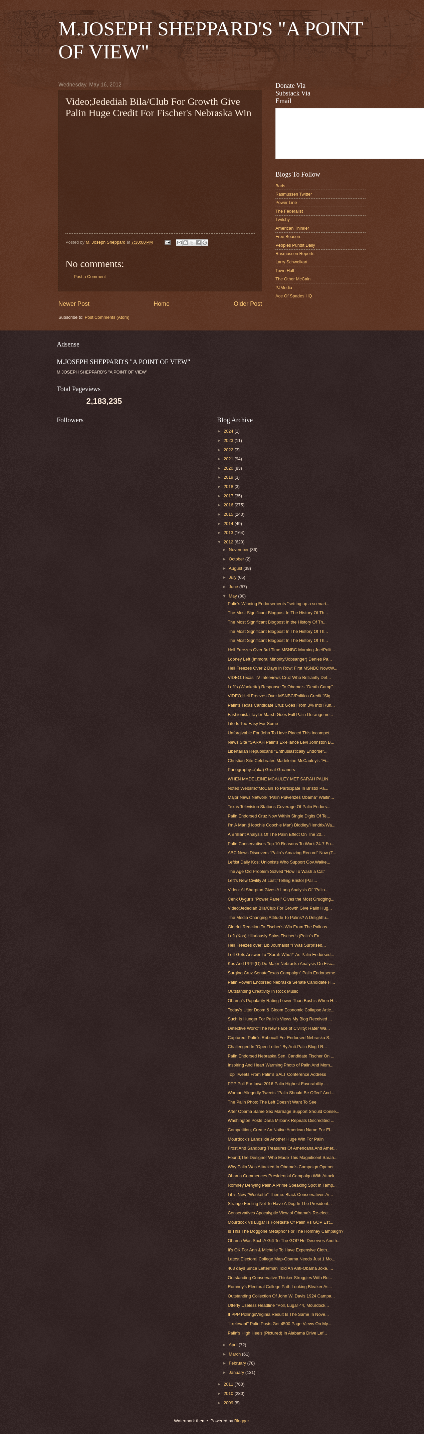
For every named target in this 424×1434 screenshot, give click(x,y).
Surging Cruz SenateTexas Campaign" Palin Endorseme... (283, 972)
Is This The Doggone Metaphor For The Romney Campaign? (285, 1231)
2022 (229, 449)
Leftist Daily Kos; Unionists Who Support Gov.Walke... (279, 862)
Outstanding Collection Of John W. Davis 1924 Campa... (281, 1295)
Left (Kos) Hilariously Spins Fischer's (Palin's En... (275, 935)
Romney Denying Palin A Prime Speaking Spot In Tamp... (282, 1185)
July (233, 577)
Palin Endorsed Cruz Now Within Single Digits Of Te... (279, 815)
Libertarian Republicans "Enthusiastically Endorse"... (278, 751)
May (233, 596)
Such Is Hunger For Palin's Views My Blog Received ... (280, 1018)
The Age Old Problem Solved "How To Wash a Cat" (276, 871)
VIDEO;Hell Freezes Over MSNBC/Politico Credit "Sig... (281, 695)
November (239, 549)
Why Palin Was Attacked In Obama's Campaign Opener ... (283, 1166)
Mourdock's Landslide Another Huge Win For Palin (276, 1139)
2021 (229, 458)
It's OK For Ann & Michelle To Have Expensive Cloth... (279, 1249)
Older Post (248, 303)
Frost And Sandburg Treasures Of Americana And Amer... (282, 1148)
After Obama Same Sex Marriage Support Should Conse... (283, 1111)
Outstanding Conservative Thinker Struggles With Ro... (280, 1277)
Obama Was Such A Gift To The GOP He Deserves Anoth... (284, 1240)
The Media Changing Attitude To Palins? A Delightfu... (279, 917)
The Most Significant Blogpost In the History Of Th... (277, 622)
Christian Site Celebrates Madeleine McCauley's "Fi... (279, 760)
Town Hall (284, 270)
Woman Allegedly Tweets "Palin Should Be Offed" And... (281, 1092)
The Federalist (289, 211)
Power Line (286, 202)
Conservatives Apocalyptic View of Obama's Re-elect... (280, 1212)
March (235, 1354)
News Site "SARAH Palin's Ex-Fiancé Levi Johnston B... (281, 742)
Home (162, 303)
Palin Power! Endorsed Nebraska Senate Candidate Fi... (281, 982)
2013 (229, 532)
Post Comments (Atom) (107, 317)
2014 (229, 523)
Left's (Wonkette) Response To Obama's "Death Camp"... (282, 686)
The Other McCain (292, 278)
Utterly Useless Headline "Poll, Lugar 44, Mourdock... (278, 1305)
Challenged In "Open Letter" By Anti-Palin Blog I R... (277, 1046)
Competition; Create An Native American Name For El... (281, 1129)
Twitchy (282, 219)
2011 (229, 1384)
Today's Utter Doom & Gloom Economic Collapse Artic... (281, 1009)
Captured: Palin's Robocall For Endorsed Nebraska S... (280, 1037)
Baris (280, 185)
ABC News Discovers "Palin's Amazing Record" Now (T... (282, 852)
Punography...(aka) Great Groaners (261, 769)
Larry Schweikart (291, 261)
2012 (229, 541)
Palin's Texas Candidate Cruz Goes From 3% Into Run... (281, 705)
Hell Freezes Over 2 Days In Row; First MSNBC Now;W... (282, 668)
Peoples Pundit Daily (295, 245)
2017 (229, 495)
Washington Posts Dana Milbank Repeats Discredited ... (281, 1120)
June (234, 586)
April (233, 1344)
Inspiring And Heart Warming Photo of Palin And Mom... (281, 1064)
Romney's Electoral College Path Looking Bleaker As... (280, 1286)
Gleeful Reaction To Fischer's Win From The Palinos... (279, 926)
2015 (229, 514)
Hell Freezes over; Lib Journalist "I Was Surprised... (277, 945)
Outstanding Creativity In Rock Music (263, 991)
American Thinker (292, 228)
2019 (229, 477)
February (238, 1363)
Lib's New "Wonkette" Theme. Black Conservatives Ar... (280, 1194)
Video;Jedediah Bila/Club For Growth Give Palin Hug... (280, 908)
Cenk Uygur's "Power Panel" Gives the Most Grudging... (281, 899)
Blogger (241, 1420)
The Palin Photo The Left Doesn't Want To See (272, 1102)
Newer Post (73, 303)
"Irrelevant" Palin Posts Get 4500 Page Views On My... (279, 1323)
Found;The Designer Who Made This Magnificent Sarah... (283, 1157)
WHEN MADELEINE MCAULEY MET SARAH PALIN (278, 778)
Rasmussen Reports (294, 253)
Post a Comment (90, 276)
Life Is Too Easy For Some (253, 723)
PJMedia (283, 287)
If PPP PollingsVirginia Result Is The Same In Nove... (278, 1314)
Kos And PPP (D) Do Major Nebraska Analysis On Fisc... (281, 963)
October (237, 558)
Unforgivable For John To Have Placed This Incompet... (280, 732)
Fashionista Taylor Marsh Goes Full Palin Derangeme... (280, 714)
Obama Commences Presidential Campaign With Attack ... (283, 1175)
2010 (229, 1393)
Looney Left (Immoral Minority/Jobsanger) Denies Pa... (280, 659)
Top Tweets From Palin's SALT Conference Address (277, 1074)
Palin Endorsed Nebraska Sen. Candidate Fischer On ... (281, 1055)
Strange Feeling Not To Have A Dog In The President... (280, 1203)
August (236, 568)
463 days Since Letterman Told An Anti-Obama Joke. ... (280, 1268)
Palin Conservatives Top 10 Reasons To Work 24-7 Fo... (281, 843)
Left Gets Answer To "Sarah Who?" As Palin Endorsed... (281, 954)
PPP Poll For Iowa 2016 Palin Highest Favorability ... (278, 1083)
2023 (229, 440)
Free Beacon (287, 236)
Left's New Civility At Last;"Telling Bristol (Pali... (272, 880)
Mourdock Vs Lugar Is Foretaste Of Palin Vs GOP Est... (280, 1222)
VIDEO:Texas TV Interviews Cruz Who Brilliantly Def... (279, 677)
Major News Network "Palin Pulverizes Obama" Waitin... (281, 797)
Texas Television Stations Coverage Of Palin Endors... (279, 806)
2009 (229, 1402)
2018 (229, 486)
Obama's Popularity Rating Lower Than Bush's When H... (282, 1000)
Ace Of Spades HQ (293, 295)
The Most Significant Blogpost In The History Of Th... (278, 612)
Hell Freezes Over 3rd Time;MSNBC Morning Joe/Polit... (281, 649)
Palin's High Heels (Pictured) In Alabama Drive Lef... (277, 1333)
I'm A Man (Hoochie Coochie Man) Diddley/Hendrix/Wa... (282, 824)
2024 (229, 431)
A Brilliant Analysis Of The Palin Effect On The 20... (276, 834)
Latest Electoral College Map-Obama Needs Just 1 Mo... (281, 1258)
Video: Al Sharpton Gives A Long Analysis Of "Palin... (278, 889)
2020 (229, 468)
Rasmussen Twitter (293, 194)
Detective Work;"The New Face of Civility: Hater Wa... (279, 1028)
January (237, 1372)
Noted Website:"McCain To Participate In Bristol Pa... (278, 788)
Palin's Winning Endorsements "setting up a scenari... (279, 603)
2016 (229, 504)
